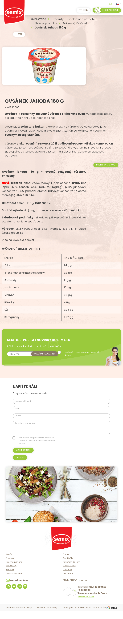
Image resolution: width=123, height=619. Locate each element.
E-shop (66, 562)
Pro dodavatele (14, 581)
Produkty (58, 19)
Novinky (10, 566)
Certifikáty (68, 566)
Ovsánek (67, 577)
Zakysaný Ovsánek (75, 23)
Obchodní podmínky (46, 616)
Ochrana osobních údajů (19, 616)
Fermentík (68, 581)
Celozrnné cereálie (82, 19)
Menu (82, 10)
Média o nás (69, 574)
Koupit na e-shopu (105, 173)
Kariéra (10, 577)
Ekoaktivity (11, 574)
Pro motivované (14, 570)
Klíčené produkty (45, 23)
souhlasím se (84, 362)
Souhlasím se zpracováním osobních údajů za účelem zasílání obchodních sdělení (37, 449)
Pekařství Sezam (71, 570)
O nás (9, 562)
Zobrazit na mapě (86, 605)
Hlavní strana (37, 19)
